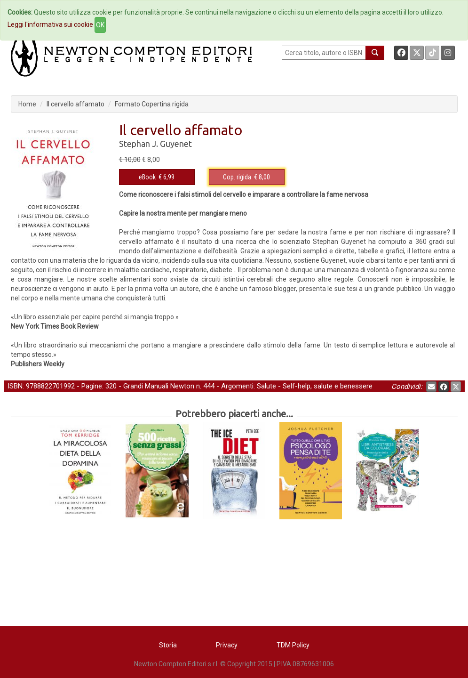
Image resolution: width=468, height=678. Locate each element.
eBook (147, 177)
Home (27, 104)
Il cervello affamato (75, 104)
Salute (266, 386)
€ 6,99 (157, 177)
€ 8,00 (246, 177)
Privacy (227, 645)
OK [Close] (100, 25)
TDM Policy (293, 645)
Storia (168, 645)
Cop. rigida (237, 177)
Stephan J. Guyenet (155, 143)
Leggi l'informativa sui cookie (50, 24)
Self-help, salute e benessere (328, 386)
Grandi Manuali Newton (158, 386)
